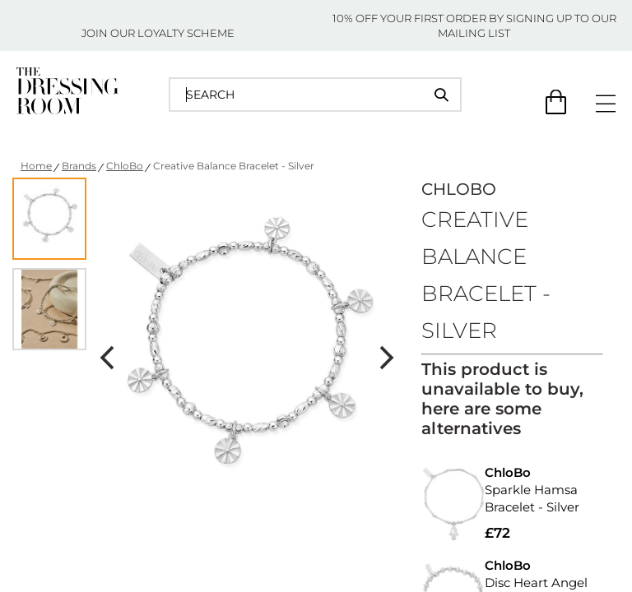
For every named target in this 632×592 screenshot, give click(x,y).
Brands (79, 166)
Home (36, 166)
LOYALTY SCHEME (186, 32)
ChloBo (124, 166)
